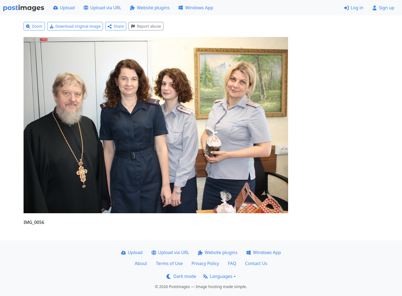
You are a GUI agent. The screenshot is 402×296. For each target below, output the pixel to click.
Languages (217, 276)
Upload (64, 8)
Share (116, 26)
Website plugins (150, 8)
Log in (353, 8)
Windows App (195, 8)
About (141, 263)
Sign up (383, 8)
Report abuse (146, 26)
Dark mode (181, 276)
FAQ (232, 263)
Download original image (75, 26)
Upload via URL (102, 8)
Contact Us (256, 263)
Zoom (34, 26)
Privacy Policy (205, 263)
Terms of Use (169, 263)
